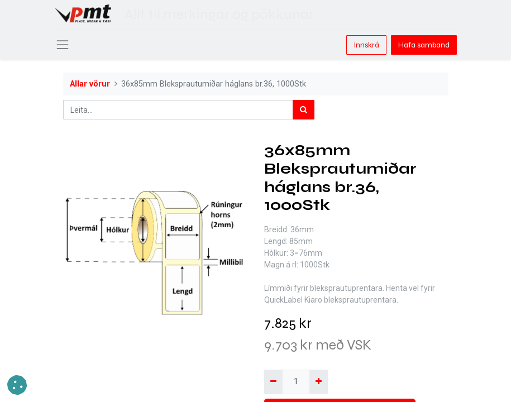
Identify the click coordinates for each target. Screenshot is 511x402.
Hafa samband (424, 45)
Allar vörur (90, 84)
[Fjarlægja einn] (273, 382)
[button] (17, 385)
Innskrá (366, 45)
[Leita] (303, 109)
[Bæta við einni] (318, 382)
